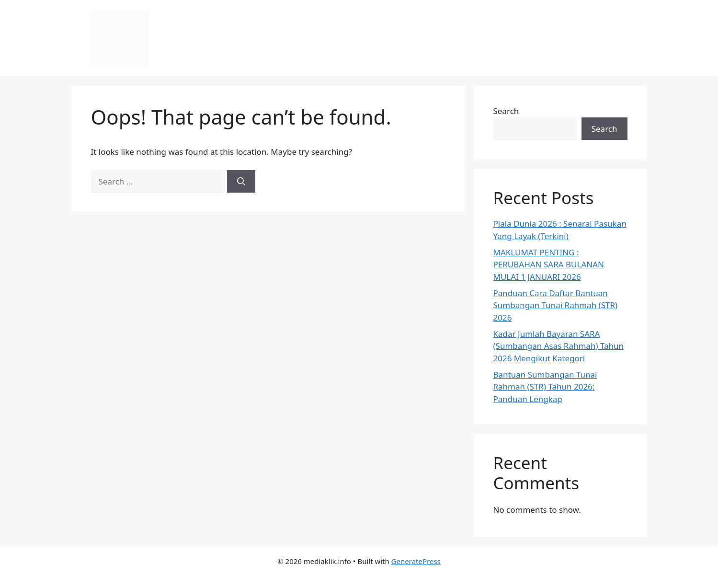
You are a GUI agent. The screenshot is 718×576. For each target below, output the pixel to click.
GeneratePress (416, 561)
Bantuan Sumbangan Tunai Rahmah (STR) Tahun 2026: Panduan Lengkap (545, 386)
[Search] (241, 181)
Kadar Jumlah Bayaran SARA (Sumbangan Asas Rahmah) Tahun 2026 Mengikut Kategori (558, 346)
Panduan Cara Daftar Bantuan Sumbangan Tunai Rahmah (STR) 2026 (555, 305)
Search (506, 110)
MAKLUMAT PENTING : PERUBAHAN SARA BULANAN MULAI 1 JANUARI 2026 (548, 264)
